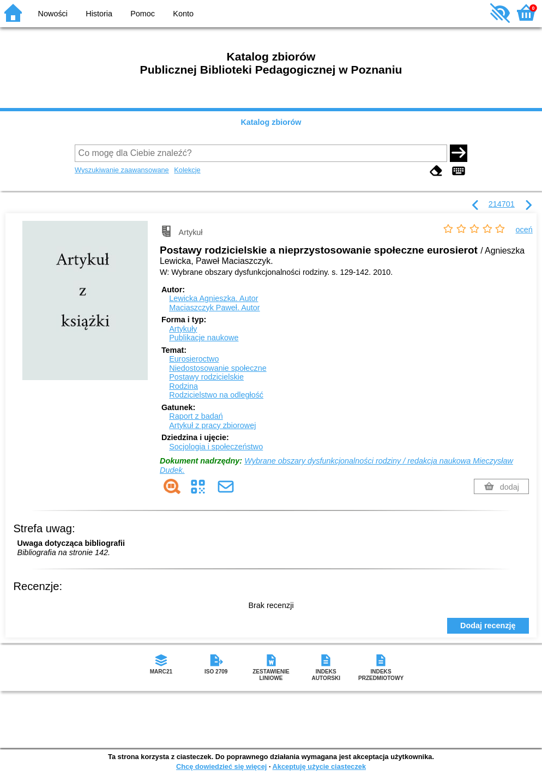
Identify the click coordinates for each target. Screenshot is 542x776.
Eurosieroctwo (194, 358)
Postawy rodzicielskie (206, 376)
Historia (99, 13)
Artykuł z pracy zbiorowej (212, 425)
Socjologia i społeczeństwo (216, 446)
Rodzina (183, 386)
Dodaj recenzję (488, 625)
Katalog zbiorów (270, 122)
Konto (183, 13)
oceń (524, 229)
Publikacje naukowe (203, 337)
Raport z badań (195, 416)
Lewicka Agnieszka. (213, 298)
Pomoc (142, 13)
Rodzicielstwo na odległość (216, 394)
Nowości (53, 13)
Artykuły (183, 328)
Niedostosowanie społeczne (217, 368)
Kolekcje (187, 170)
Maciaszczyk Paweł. (214, 307)
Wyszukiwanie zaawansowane (122, 170)
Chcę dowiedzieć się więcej (221, 766)
